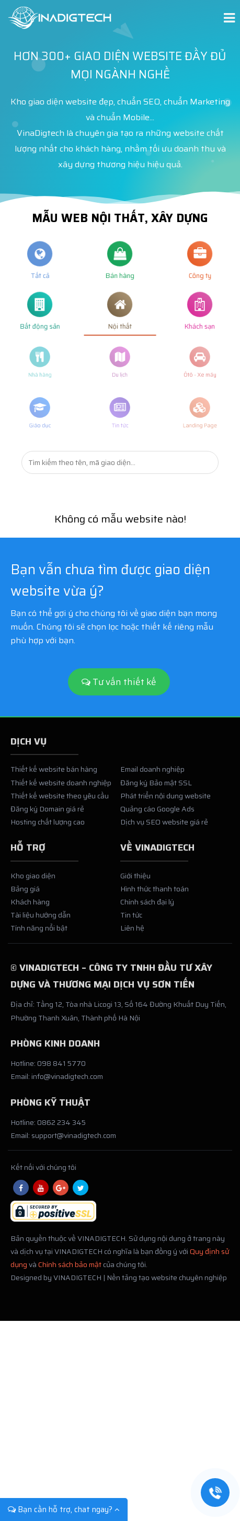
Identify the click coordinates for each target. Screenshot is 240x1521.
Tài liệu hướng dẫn (40, 921)
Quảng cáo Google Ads (157, 815)
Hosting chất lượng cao (47, 828)
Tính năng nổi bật (38, 935)
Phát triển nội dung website (165, 802)
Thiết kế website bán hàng (53, 776)
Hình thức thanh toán (154, 895)
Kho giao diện (32, 882)
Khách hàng (30, 908)
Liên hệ (132, 935)
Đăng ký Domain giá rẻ (47, 815)
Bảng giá (25, 895)
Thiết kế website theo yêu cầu (59, 802)
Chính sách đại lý (147, 908)
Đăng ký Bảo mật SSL (156, 789)
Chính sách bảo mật (69, 1271)
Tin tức (131, 921)
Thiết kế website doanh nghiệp (60, 789)
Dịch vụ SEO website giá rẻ (164, 828)
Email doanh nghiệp (152, 776)
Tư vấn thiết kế (119, 682)
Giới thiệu (135, 882)
